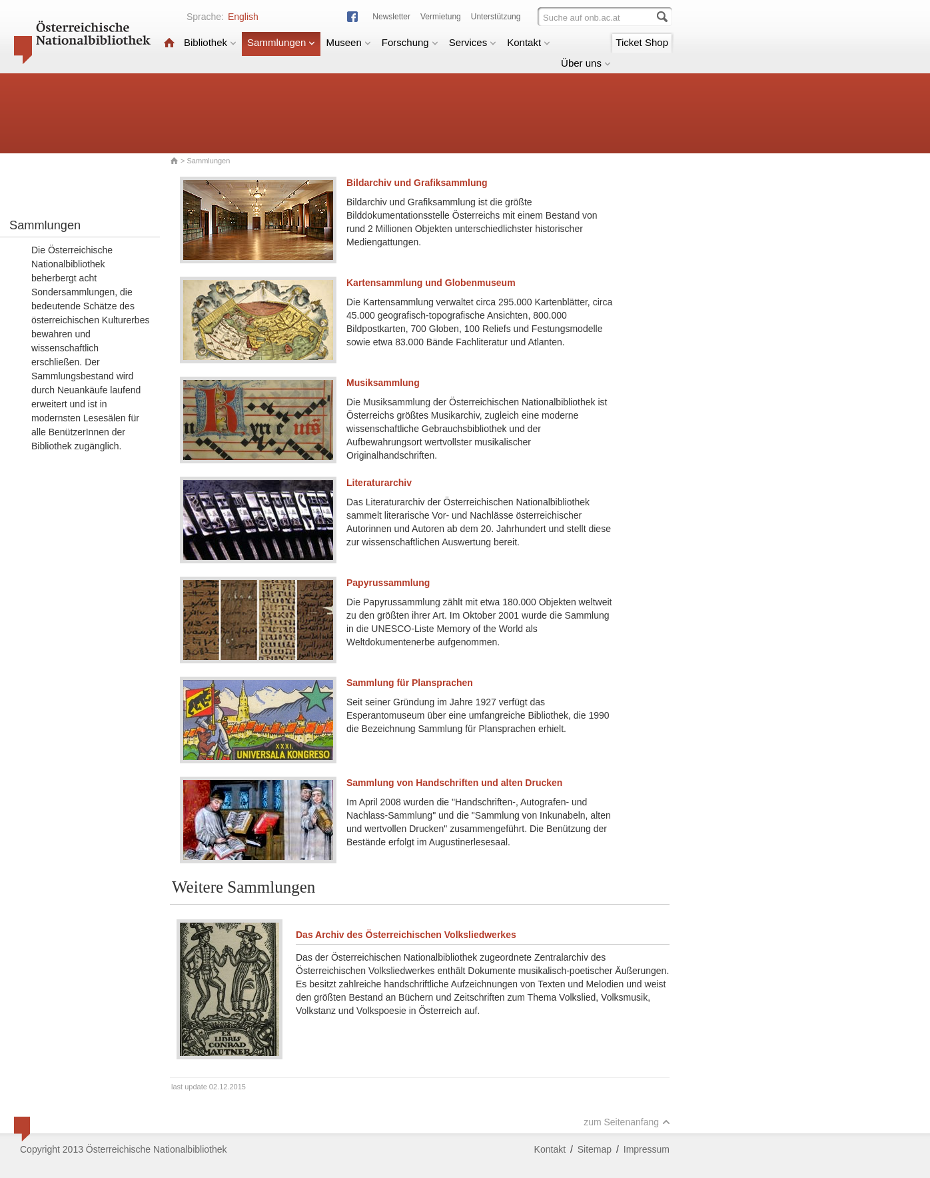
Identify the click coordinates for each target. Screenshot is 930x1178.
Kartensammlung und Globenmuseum (431, 282)
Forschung (410, 42)
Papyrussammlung (388, 582)
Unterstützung (496, 16)
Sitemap (595, 1149)
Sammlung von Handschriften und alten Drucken (454, 782)
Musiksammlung (383, 382)
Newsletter (391, 16)
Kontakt (528, 42)
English (243, 16)
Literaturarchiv (379, 482)
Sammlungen (281, 42)
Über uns (586, 63)
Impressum (647, 1149)
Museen (348, 42)
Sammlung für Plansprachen (409, 682)
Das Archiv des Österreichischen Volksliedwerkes (406, 934)
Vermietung (440, 16)
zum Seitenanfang (627, 1122)
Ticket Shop (642, 42)
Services (473, 42)
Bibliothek (210, 42)
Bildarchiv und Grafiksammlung (417, 182)
